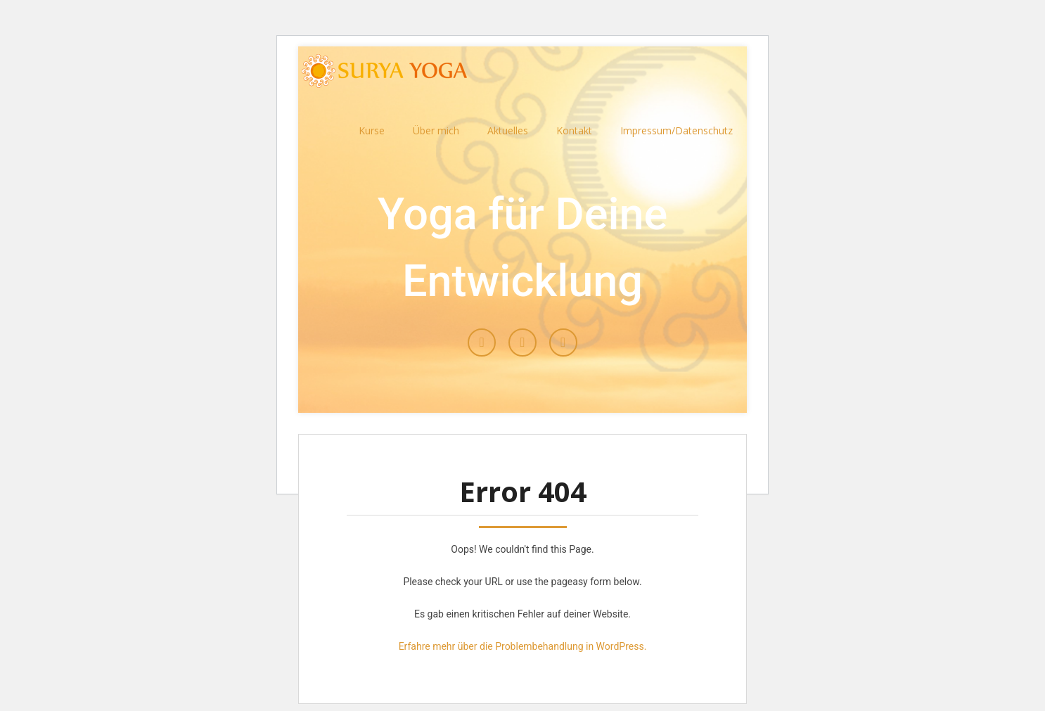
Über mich (436, 130)
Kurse (372, 130)
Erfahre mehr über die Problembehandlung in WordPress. (523, 646)
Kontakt (574, 130)
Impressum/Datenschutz (676, 130)
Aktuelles (507, 130)
